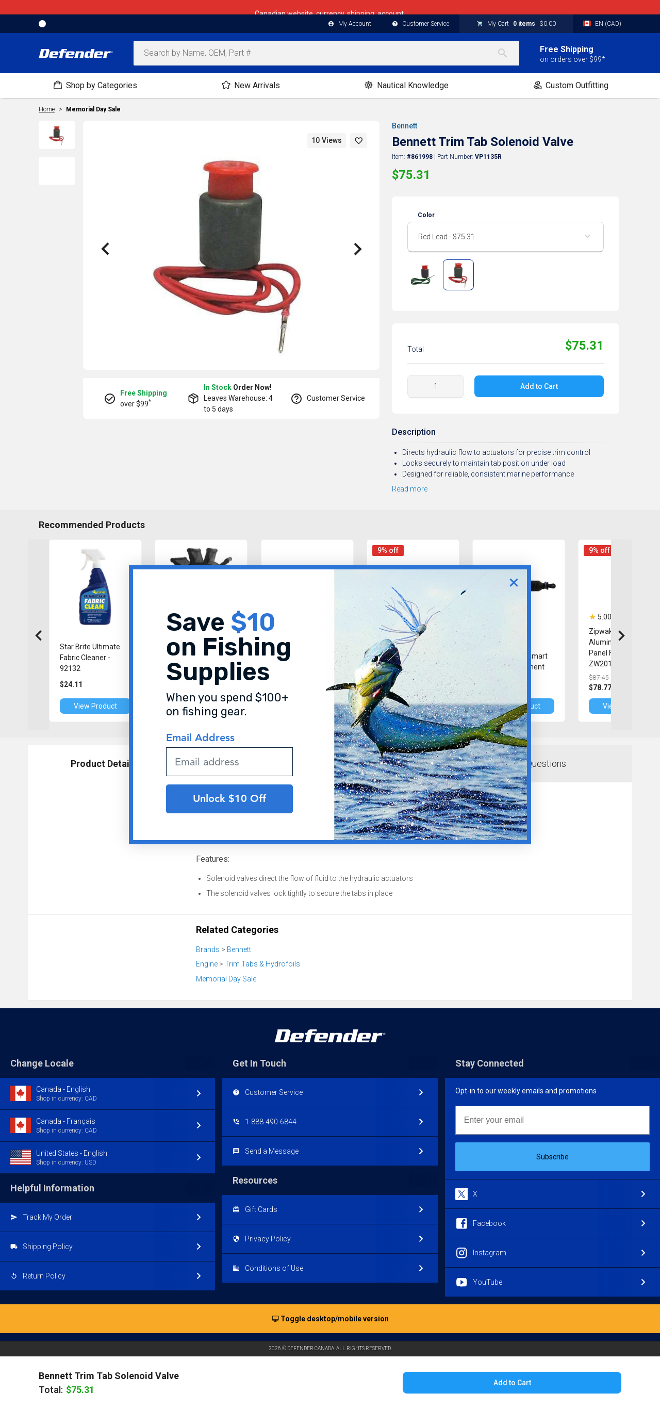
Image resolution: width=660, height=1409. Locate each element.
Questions (546, 763)
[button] (359, 140)
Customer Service (420, 24)
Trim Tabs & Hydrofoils (262, 964)
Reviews (395, 763)
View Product (95, 706)
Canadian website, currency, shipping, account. (330, 7)
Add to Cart (539, 386)
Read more (409, 489)
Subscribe (552, 1157)
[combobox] (326, 53)
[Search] (508, 53)
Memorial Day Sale (93, 109)
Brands (208, 949)
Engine (207, 964)
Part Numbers (254, 763)
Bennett (404, 126)
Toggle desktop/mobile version (330, 1319)
